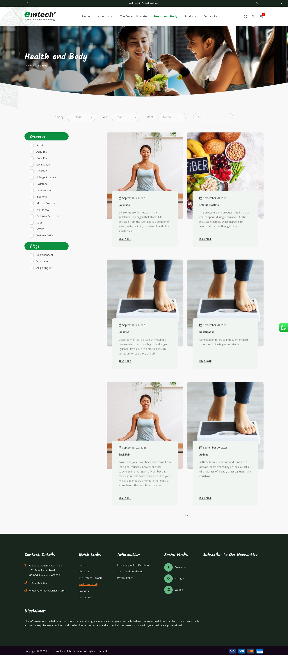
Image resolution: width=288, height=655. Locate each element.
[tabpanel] (144, 3)
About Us (106, 16)
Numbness (42, 219)
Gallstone (42, 194)
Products (193, 16)
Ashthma (41, 161)
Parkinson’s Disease (48, 226)
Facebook (175, 565)
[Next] (257, 3)
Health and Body (168, 16)
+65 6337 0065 (38, 580)
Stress (40, 232)
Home (89, 16)
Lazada (173, 587)
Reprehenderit (44, 265)
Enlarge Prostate (46, 187)
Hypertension (44, 200)
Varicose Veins (45, 245)
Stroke (40, 239)
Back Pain (42, 168)
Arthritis (41, 155)
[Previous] (27, 3)
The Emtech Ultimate (136, 16)
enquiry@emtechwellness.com (47, 588)
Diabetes (41, 181)
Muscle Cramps (45, 213)
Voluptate (42, 271)
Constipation (43, 174)
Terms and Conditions (130, 569)
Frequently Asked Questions (134, 562)
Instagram (175, 576)
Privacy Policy (125, 576)
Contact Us (213, 16)
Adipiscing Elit (44, 278)
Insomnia (41, 207)
